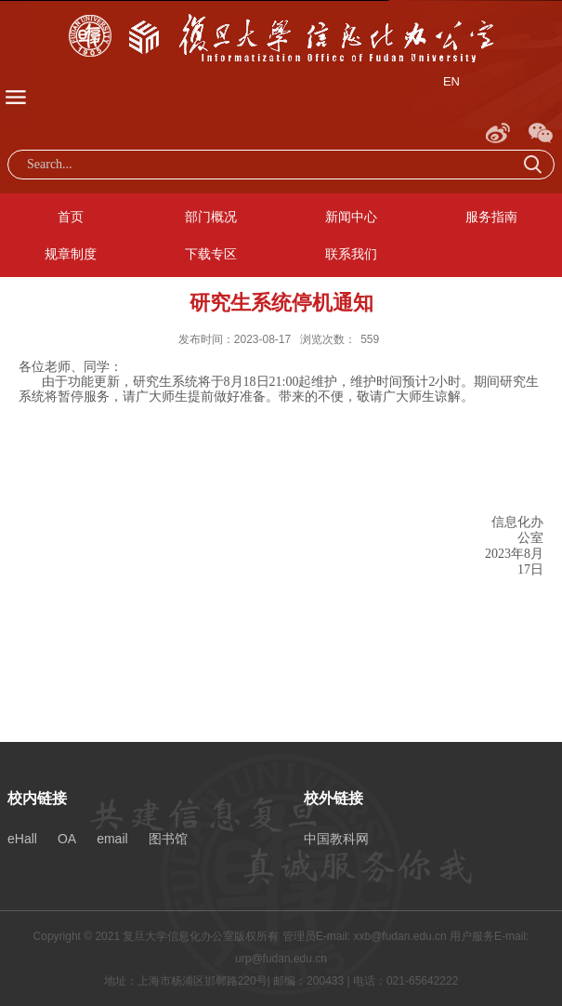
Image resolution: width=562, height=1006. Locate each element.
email (112, 838)
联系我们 (351, 253)
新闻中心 (351, 216)
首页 (71, 216)
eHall (22, 838)
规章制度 (71, 253)
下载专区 (211, 253)
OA (67, 838)
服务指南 (491, 216)
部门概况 (211, 216)
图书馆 (168, 838)
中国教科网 (336, 838)
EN (451, 81)
